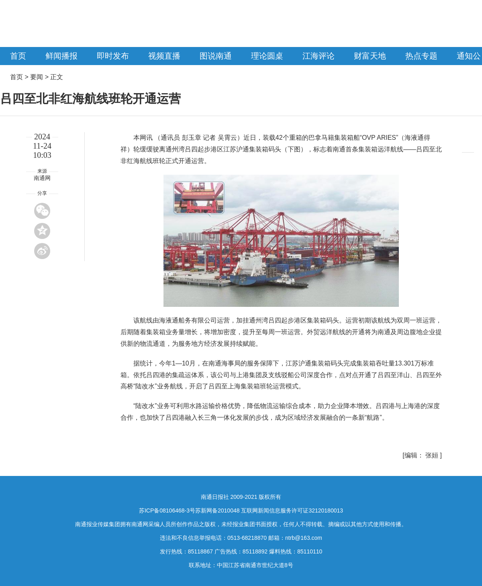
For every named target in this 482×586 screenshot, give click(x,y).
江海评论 (318, 55)
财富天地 (370, 55)
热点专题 (421, 55)
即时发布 (113, 55)
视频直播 (164, 55)
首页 (18, 55)
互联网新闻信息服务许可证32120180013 (292, 510)
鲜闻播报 (61, 55)
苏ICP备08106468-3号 (167, 510)
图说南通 (216, 55)
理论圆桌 (267, 55)
